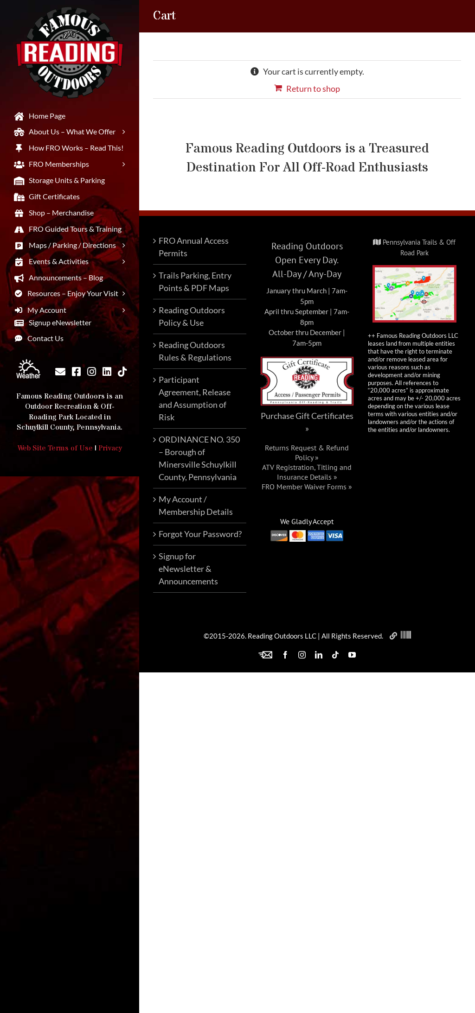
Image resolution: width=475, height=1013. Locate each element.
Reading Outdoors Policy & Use (192, 316)
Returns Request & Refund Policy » (307, 452)
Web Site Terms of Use (55, 448)
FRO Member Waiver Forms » (307, 486)
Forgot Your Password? (200, 534)
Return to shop (313, 88)
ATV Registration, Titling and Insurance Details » (307, 471)
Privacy (110, 448)
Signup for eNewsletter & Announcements (188, 568)
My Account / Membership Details (196, 505)
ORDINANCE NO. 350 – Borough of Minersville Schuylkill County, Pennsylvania (199, 458)
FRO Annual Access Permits (194, 246)
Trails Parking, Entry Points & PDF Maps (195, 281)
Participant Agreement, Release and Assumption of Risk (195, 398)
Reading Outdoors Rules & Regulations (195, 351)
